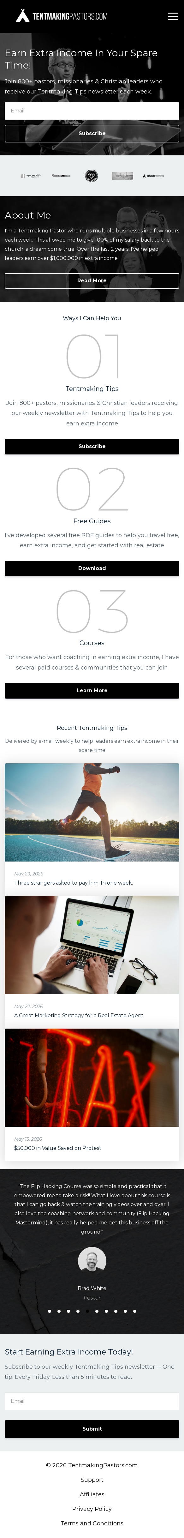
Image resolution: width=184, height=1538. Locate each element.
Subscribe (92, 133)
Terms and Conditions (92, 1523)
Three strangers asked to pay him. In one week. (73, 883)
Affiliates (92, 1494)
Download (92, 568)
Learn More (92, 691)
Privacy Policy (92, 1508)
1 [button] (49, 1311)
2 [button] (59, 1311)
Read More (92, 281)
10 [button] (134, 1311)
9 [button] (125, 1311)
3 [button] (68, 1311)
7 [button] (106, 1311)
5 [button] (87, 1311)
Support (92, 1479)
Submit (92, 1429)
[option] (92, 1242)
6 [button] (96, 1311)
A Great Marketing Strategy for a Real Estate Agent (79, 1015)
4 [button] (78, 1311)
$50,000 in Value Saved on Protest (57, 1148)
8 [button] (115, 1311)
